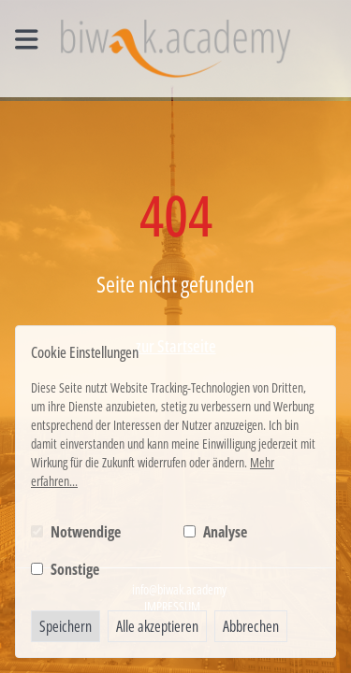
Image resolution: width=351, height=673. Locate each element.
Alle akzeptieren (157, 626)
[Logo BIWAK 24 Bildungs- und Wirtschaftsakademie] (175, 49)
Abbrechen (251, 626)
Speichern (65, 626)
